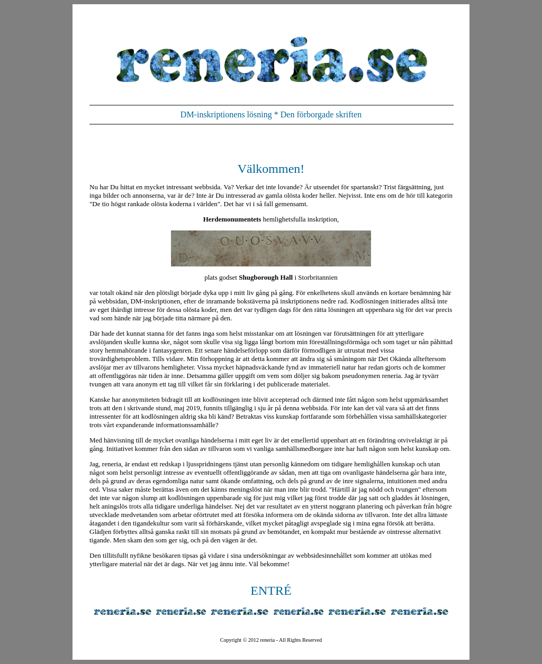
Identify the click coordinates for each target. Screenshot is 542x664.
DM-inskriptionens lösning (226, 114)
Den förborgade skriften (321, 114)
